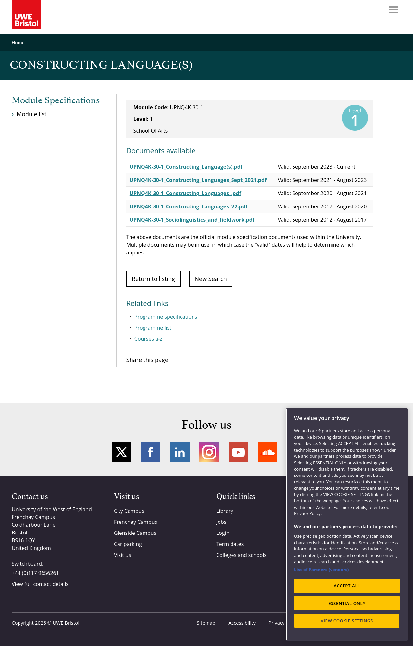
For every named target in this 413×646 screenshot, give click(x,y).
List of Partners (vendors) (321, 569)
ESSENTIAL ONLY (347, 603)
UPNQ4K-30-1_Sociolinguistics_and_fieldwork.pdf (192, 219)
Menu (393, 10)
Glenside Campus (135, 532)
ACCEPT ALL (347, 586)
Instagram (209, 452)
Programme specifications (165, 316)
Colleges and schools (241, 554)
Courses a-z (148, 338)
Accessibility (242, 622)
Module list (31, 114)
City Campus (129, 510)
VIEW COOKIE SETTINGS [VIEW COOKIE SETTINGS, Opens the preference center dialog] (347, 621)
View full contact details (40, 584)
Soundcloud (267, 452)
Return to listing (153, 279)
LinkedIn (180, 452)
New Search (211, 279)
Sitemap (206, 622)
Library (224, 510)
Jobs (221, 521)
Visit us (122, 554)
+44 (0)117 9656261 (35, 573)
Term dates (230, 543)
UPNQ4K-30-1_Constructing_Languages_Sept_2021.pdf (198, 179)
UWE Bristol (66, 622)
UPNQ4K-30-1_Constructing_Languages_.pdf (185, 193)
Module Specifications (56, 100)
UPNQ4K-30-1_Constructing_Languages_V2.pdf (188, 206)
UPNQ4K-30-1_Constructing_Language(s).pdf (186, 166)
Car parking (128, 543)
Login (223, 532)
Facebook (150, 452)
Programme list (152, 327)
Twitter (121, 452)
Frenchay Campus (135, 521)
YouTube (238, 452)
